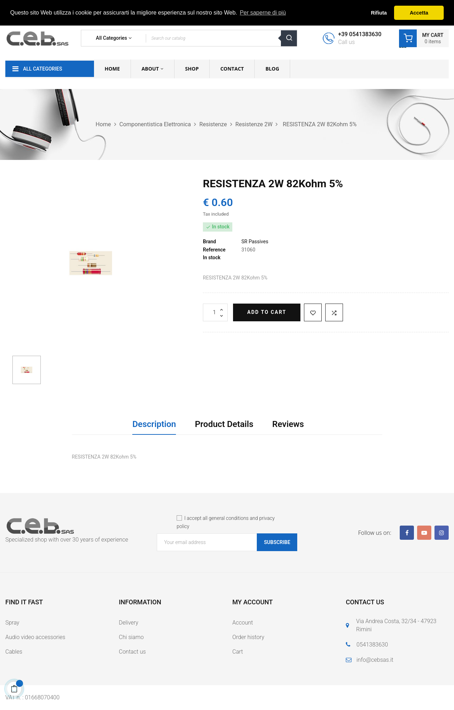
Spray (12, 622)
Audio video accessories (35, 637)
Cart (237, 651)
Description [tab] (154, 424)
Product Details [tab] (224, 424)
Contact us (132, 651)
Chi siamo (131, 637)
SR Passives (254, 241)
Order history (248, 637)
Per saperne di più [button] (263, 13)
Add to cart (266, 312)
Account (242, 622)
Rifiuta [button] (379, 13)
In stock (212, 257)
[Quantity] (215, 312)
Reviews (288, 424)
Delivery (128, 622)
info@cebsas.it (374, 659)
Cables (13, 651)
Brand (209, 241)
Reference (214, 250)
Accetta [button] (419, 13)
